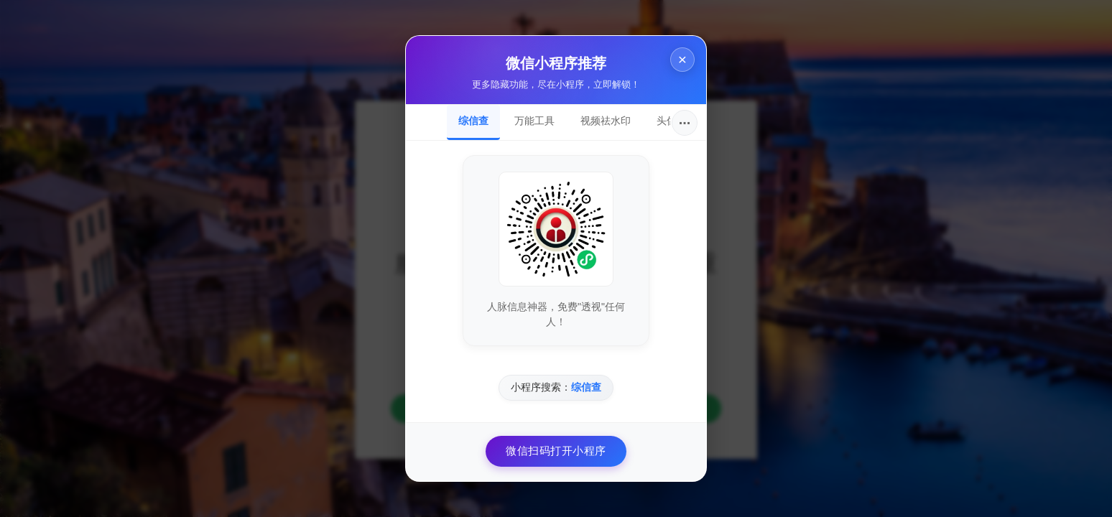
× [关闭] (682, 59)
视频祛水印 (605, 120)
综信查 (473, 120)
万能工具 (534, 120)
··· (685, 123)
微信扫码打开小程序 (556, 450)
